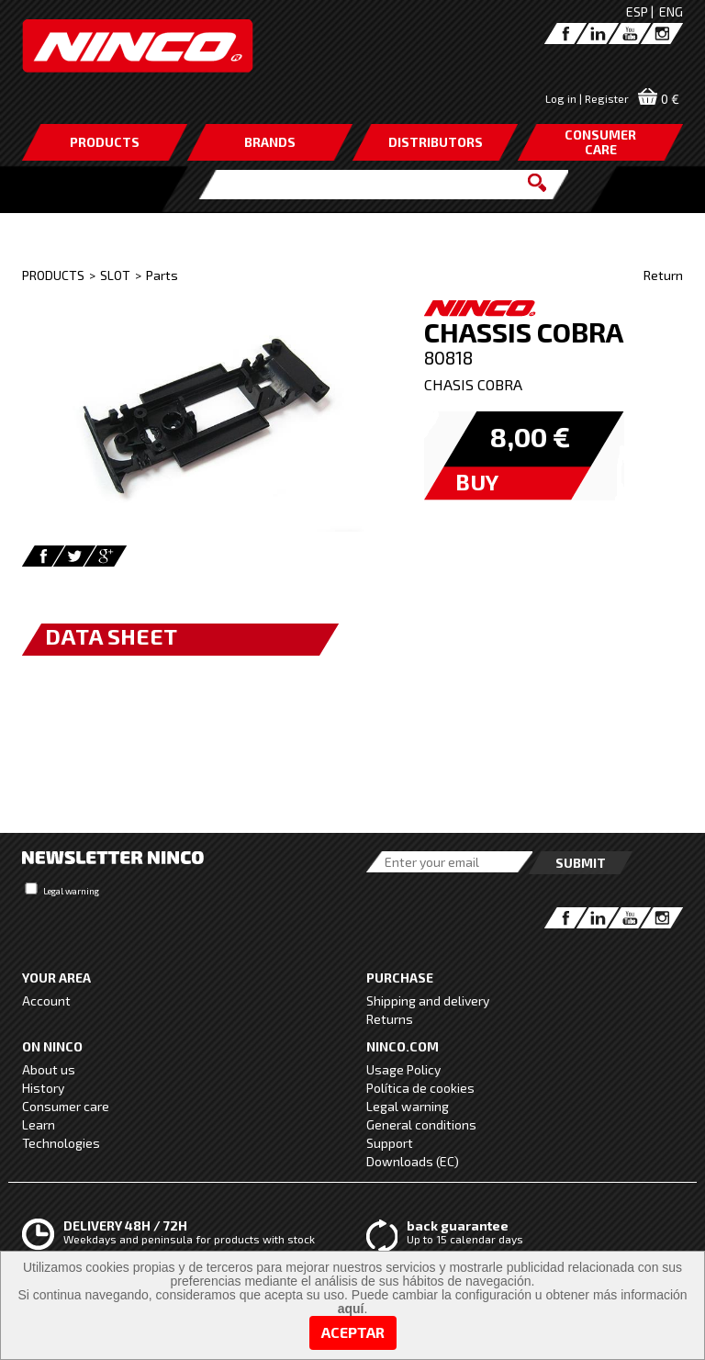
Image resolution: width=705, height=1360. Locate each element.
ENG (671, 11)
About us (48, 1069)
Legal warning (71, 890)
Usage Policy (403, 1069)
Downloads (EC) (412, 1161)
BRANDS (270, 142)
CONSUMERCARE (600, 142)
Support (389, 1143)
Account (46, 1000)
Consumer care (65, 1106)
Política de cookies (420, 1088)
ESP (637, 11)
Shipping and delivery (427, 1000)
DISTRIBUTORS (435, 142)
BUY (476, 482)
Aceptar (353, 1332)
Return (663, 275)
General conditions (421, 1124)
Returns (389, 1019)
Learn (38, 1124)
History (43, 1088)
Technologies (61, 1143)
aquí (351, 1308)
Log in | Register (587, 98)
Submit (580, 863)
